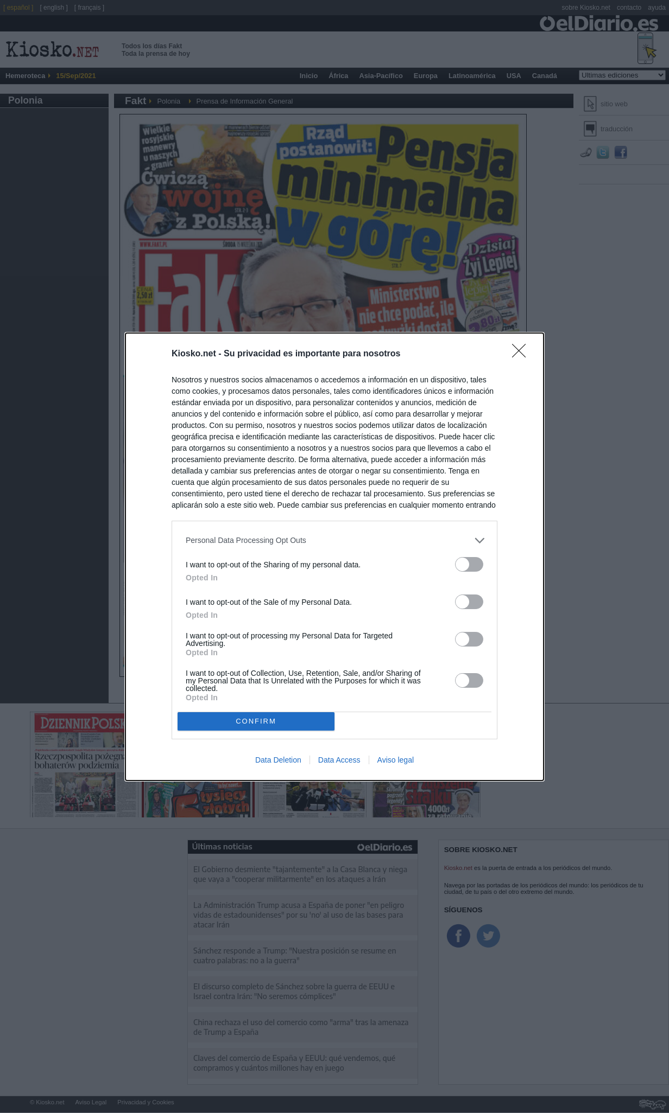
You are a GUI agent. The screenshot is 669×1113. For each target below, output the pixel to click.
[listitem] (334, 540)
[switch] (469, 564)
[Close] (522, 354)
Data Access (339, 760)
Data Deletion (278, 760)
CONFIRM (256, 721)
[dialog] (334, 557)
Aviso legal (395, 760)
